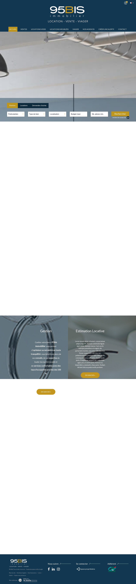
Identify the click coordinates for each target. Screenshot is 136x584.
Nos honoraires (32, 573)
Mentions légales (21, 573)
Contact (122, 29)
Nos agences (88, 29)
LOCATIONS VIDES (38, 29)
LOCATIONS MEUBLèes (59, 29)
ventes (24, 29)
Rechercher (120, 113)
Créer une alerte (106, 29)
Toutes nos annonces (20, 575)
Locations (24, 105)
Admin (11, 575)
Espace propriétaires (85, 569)
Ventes (12, 105)
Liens (39, 573)
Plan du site (12, 573)
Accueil (12, 29)
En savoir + (90, 375)
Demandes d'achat (39, 105)
